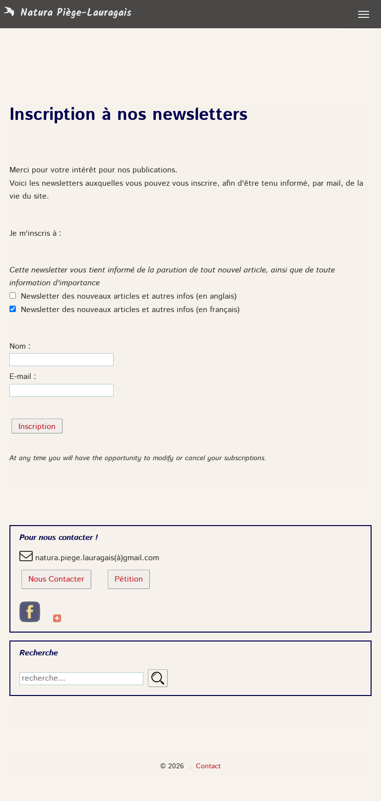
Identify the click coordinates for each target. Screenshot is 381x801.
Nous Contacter (56, 580)
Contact (208, 766)
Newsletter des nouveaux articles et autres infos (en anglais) (123, 297)
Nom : (20, 347)
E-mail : (22, 377)
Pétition (129, 580)
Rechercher (158, 678)
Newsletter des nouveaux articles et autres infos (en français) (124, 310)
